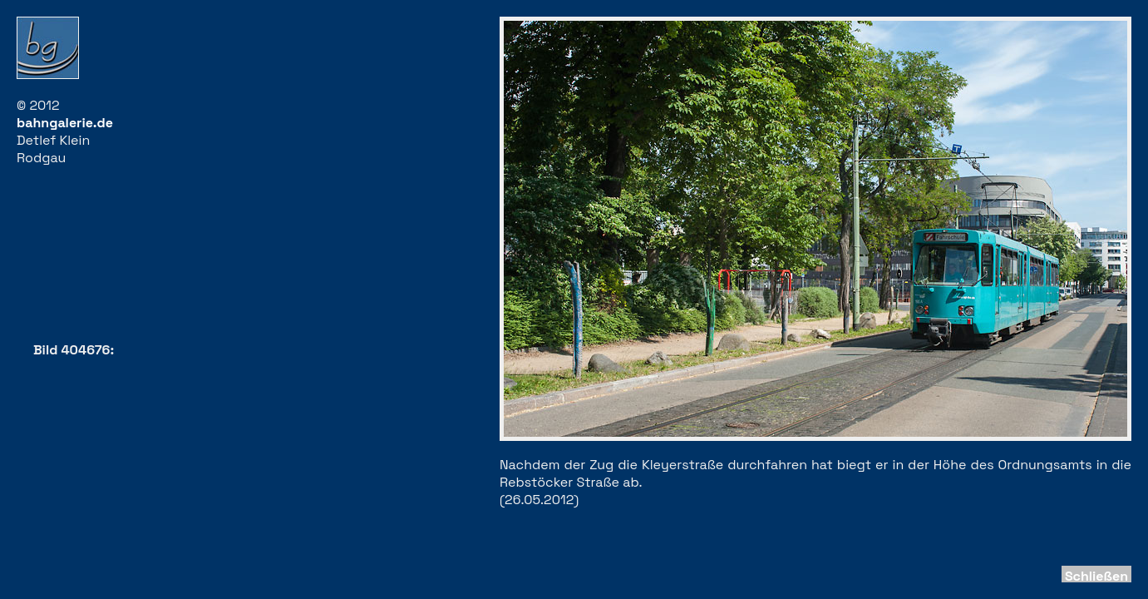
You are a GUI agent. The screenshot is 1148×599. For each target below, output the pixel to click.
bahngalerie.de (65, 122)
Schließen (1096, 576)
